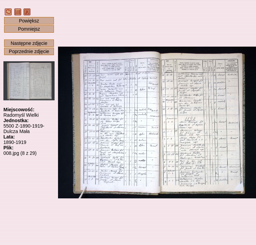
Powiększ (29, 20)
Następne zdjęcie (29, 43)
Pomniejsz (29, 29)
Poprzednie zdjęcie (29, 51)
